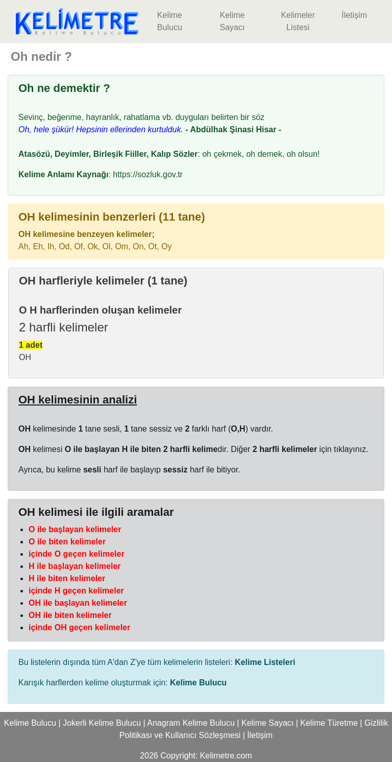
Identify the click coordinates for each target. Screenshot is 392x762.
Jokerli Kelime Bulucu (102, 723)
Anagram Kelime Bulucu (191, 723)
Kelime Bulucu (169, 21)
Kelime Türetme (329, 723)
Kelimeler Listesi (298, 21)
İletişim (354, 15)
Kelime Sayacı (231, 21)
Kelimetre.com (226, 755)
